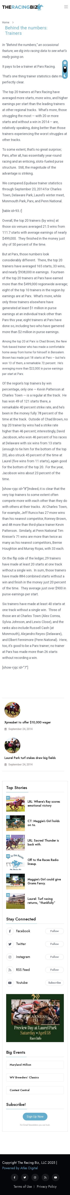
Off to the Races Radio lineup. (43, 862)
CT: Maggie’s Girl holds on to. (44, 823)
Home (6, 22)
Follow (54, 931)
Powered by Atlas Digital (20, 1168)
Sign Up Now (35, 1116)
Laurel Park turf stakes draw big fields (30, 758)
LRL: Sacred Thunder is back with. (43, 842)
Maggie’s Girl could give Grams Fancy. (44, 881)
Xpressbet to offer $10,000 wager (27, 722)
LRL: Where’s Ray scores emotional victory (44, 803)
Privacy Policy (47, 1186)
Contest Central (19, 1090)
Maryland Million (20, 1065)
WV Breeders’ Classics (24, 1077)
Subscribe (54, 983)
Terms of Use (22, 1186)
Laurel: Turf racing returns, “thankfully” (41, 901)
